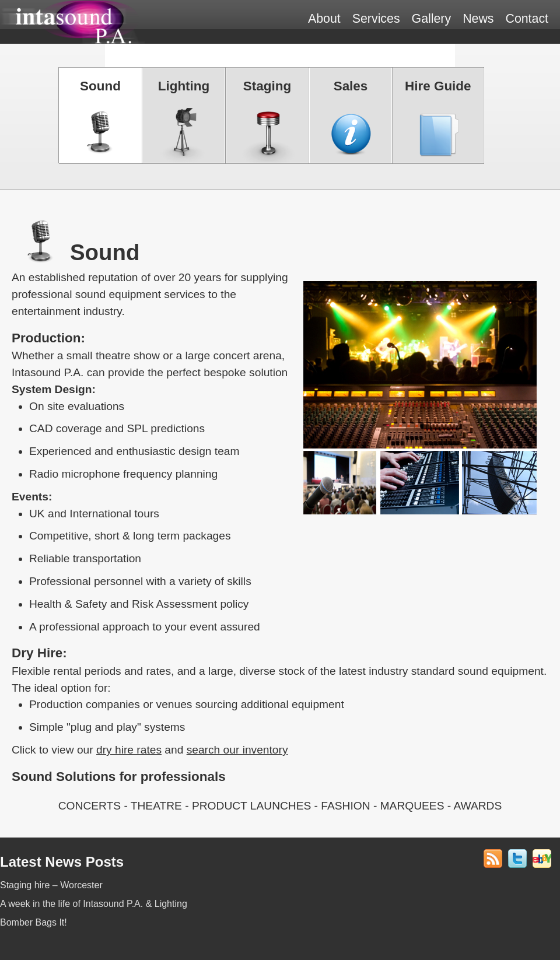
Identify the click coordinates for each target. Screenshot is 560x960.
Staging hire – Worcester (51, 885)
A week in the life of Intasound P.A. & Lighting (93, 904)
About (324, 19)
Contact (526, 19)
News (478, 19)
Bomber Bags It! (33, 922)
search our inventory (237, 750)
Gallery (432, 19)
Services (376, 19)
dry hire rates (129, 750)
